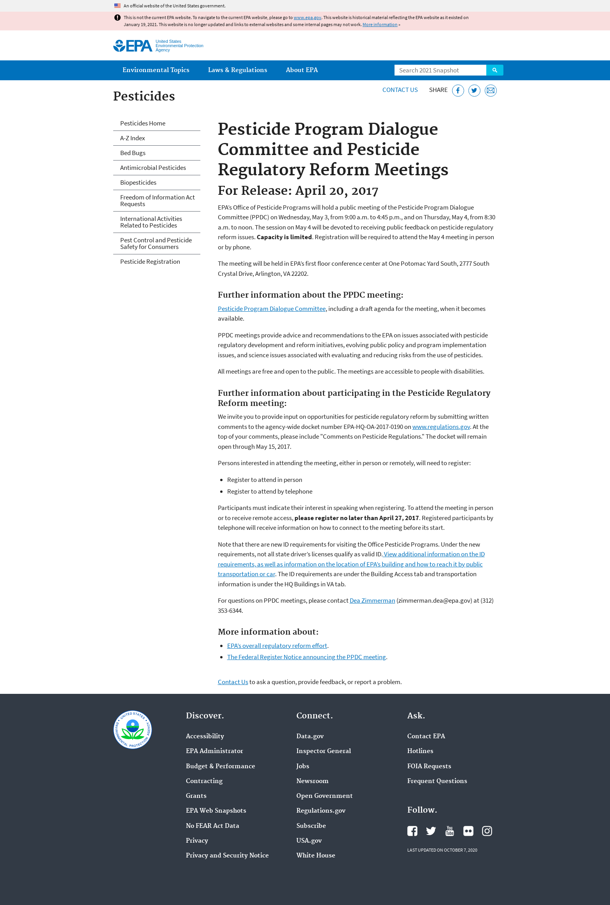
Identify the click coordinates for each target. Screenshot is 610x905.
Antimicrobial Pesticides (153, 167)
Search (494, 70)
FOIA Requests (429, 766)
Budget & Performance (220, 766)
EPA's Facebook (412, 831)
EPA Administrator (214, 751)
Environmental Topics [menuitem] (156, 70)
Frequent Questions (437, 781)
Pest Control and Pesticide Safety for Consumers (156, 243)
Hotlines (420, 751)
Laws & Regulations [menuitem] (237, 70)
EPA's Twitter (431, 831)
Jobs (302, 766)
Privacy (197, 841)
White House (315, 855)
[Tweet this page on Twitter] (474, 91)
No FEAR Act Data (212, 826)
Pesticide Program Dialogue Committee (272, 308)
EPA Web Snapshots (216, 811)
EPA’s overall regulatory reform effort (277, 645)
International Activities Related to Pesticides (151, 221)
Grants (196, 796)
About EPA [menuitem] (302, 70)
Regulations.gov (320, 811)
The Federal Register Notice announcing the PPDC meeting (306, 657)
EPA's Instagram (487, 831)
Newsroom (312, 781)
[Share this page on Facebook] (458, 91)
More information (380, 24)
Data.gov (310, 736)
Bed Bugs (132, 152)
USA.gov (309, 841)
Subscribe (311, 826)
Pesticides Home (142, 123)
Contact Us (400, 89)
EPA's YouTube (450, 831)
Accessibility (205, 736)
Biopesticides (138, 182)
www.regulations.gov (441, 426)
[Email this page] (491, 91)
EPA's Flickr (468, 831)
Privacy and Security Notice (227, 855)
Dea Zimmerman (372, 600)
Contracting (204, 781)
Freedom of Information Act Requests (157, 200)
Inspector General (323, 751)
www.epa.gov (307, 17)
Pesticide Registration (150, 261)
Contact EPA (426, 736)
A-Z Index (132, 138)
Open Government (324, 796)
